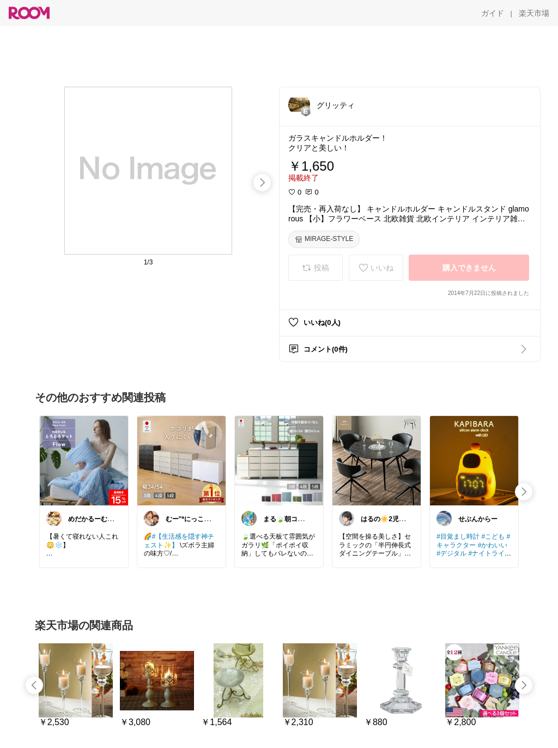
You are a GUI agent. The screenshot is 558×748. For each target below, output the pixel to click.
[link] (84, 460)
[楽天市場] (534, 13)
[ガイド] (492, 13)
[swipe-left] (34, 685)
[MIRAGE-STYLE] (324, 239)
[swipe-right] (262, 182)
